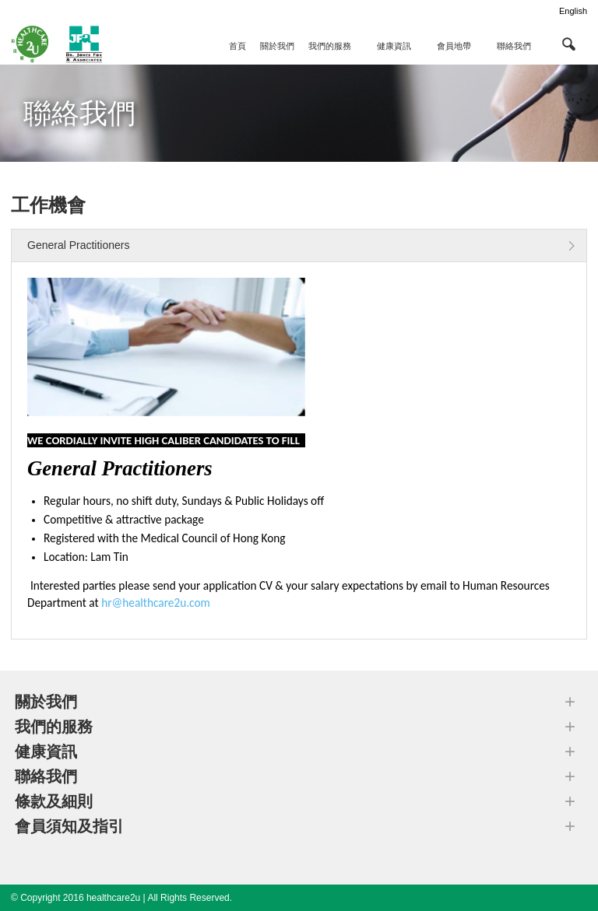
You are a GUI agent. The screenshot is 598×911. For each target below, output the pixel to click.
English (573, 11)
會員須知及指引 (69, 826)
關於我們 (277, 46)
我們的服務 (329, 46)
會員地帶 (454, 46)
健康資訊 (394, 46)
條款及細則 (54, 801)
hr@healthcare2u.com (155, 602)
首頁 (237, 46)
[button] (568, 44)
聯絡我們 (514, 46)
